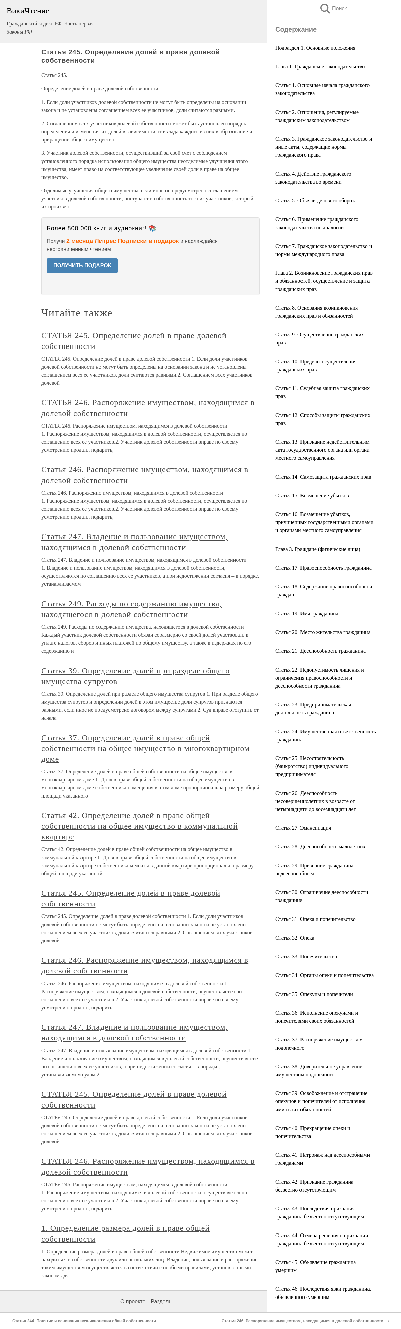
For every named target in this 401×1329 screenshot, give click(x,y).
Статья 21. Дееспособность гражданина (320, 651)
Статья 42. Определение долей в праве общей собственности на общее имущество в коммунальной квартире (139, 826)
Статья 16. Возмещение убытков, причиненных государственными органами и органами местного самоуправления (324, 522)
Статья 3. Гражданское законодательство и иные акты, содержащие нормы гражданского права (323, 147)
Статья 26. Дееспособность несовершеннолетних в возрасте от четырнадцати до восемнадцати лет (315, 801)
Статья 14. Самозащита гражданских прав (323, 477)
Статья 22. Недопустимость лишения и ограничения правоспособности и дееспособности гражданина (319, 678)
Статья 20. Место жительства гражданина (323, 632)
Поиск (333, 8)
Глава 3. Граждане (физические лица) (317, 549)
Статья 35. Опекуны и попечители (314, 994)
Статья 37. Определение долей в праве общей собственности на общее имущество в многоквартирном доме (145, 748)
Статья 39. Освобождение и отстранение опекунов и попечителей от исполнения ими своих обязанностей (321, 1101)
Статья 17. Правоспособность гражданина (323, 568)
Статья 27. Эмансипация (303, 828)
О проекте (132, 1301)
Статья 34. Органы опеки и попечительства (324, 975)
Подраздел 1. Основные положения (315, 48)
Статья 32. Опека (294, 938)
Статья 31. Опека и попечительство (315, 919)
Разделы (161, 1301)
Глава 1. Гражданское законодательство (320, 66)
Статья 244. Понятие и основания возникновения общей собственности (84, 1321)
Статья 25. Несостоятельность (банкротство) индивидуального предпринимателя (311, 766)
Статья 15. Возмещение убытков (312, 495)
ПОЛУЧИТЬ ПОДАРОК (82, 265)
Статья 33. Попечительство (306, 956)
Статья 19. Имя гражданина (306, 613)
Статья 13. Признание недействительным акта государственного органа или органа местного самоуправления (322, 450)
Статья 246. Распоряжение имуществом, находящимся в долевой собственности (302, 1321)
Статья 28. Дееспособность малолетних (320, 846)
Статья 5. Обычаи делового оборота (316, 200)
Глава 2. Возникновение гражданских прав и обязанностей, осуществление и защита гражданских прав (324, 281)
